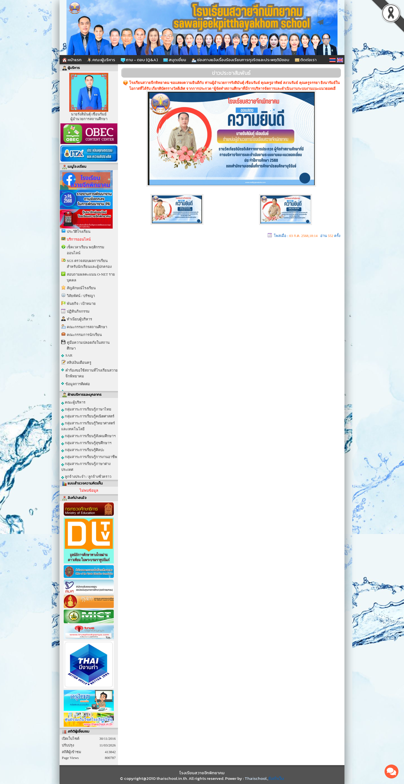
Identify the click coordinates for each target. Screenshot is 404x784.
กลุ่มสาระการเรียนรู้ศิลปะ (82, 450)
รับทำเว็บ (276, 778)
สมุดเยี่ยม (174, 59)
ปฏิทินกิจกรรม (78, 311)
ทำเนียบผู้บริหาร (79, 319)
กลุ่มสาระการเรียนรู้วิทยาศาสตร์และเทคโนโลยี (88, 426)
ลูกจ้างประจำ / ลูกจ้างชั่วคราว (86, 476)
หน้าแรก (72, 59)
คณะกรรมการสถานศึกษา (87, 327)
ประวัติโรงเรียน (78, 231)
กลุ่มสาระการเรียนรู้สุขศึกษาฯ (86, 443)
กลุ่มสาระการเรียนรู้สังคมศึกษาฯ (88, 436)
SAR (68, 355)
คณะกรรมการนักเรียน (84, 335)
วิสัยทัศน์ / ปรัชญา (81, 296)
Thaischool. (256, 778)
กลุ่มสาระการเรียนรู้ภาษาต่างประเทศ (85, 467)
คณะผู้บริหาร (101, 59)
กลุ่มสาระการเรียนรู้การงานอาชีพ (89, 457)
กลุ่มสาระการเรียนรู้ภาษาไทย (86, 409)
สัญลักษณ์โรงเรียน (81, 288)
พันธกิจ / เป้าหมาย (81, 303)
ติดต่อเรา (306, 59)
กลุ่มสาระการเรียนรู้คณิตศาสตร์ (87, 416)
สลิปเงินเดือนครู (79, 362)
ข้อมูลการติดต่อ (77, 384)
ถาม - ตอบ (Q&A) (139, 59)
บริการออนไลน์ (79, 239)
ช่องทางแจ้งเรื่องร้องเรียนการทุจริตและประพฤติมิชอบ (240, 59)
